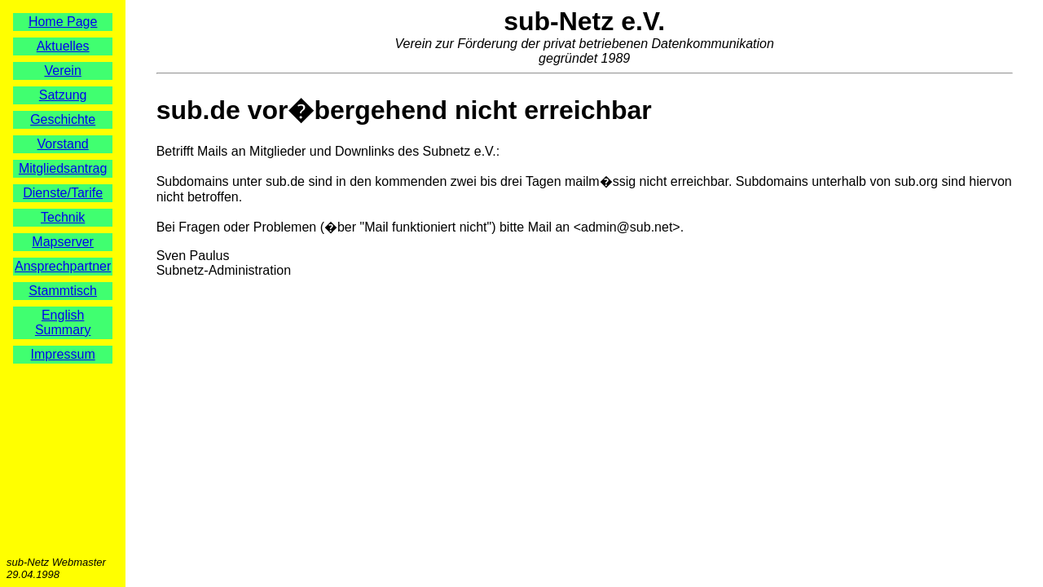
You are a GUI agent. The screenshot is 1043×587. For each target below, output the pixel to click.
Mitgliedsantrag (63, 168)
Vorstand (63, 144)
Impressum (63, 354)
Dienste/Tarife (63, 193)
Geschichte (62, 119)
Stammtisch (63, 291)
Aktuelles (63, 46)
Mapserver (63, 242)
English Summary (62, 322)
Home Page (63, 22)
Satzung (63, 95)
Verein (62, 70)
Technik (63, 217)
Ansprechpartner (63, 266)
